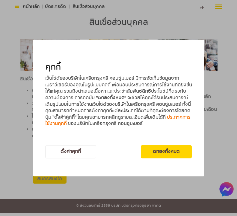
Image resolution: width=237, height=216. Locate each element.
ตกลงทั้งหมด (166, 151)
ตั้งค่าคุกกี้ (71, 151)
